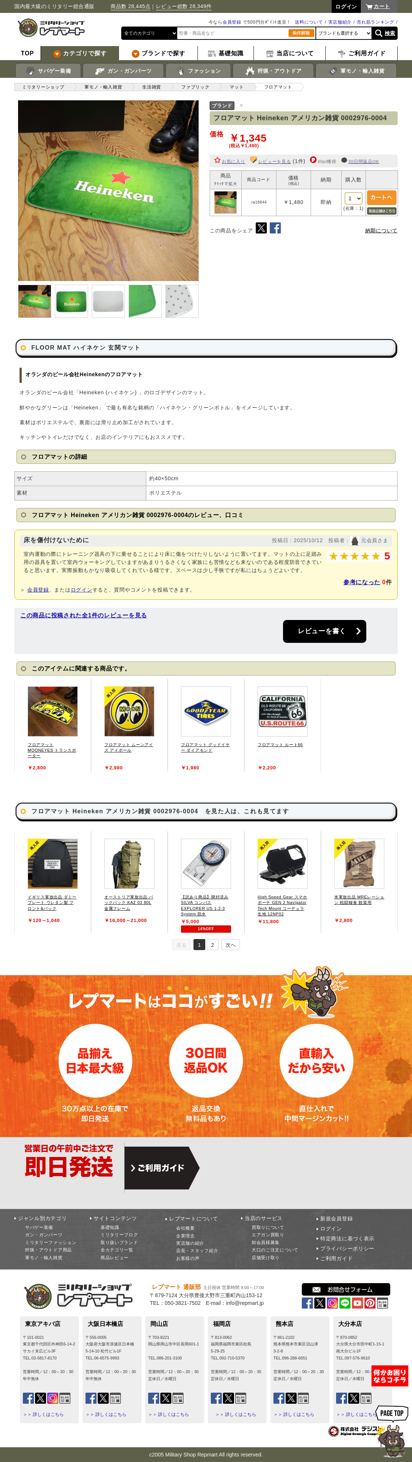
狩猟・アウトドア (273, 71)
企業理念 (185, 1235)
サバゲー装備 (48, 71)
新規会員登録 (336, 1219)
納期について (381, 230)
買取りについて (268, 1227)
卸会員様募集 (266, 1242)
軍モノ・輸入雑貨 (356, 71)
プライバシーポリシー (347, 1248)
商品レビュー (115, 1257)
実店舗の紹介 (190, 1243)
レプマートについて (193, 1219)
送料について (309, 22)
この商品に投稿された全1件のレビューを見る (83, 615)
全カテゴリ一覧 (117, 1250)
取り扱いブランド (119, 1242)
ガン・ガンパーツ (123, 71)
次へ (231, 945)
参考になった (361, 582)
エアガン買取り (268, 1234)
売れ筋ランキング (375, 22)
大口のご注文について (275, 1250)
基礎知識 (110, 1227)
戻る (181, 945)
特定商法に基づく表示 (347, 1238)
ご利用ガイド (336, 1258)
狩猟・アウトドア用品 (48, 1250)
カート (382, 6)
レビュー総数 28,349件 (184, 6)
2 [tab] (212, 945)
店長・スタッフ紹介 (197, 1250)
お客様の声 (188, 1258)
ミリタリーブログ (119, 1234)
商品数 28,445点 (130, 6)
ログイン (81, 590)
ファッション (198, 71)
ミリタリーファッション (51, 1242)
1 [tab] (199, 945)
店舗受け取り (266, 1257)
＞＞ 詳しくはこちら (43, 1414)
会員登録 (232, 22)
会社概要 (185, 1228)
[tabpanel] (52, 725)
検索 (390, 33)
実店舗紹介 (340, 22)
